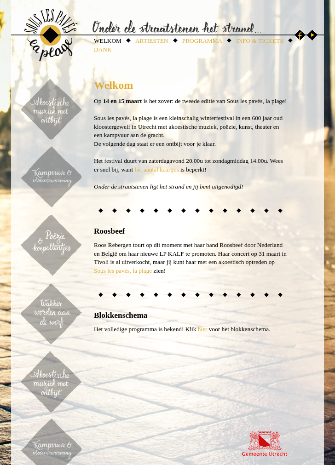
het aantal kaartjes (156, 169)
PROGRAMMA (202, 40)
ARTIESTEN (151, 40)
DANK (103, 49)
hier (203, 329)
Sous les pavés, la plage (123, 270)
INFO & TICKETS (259, 40)
